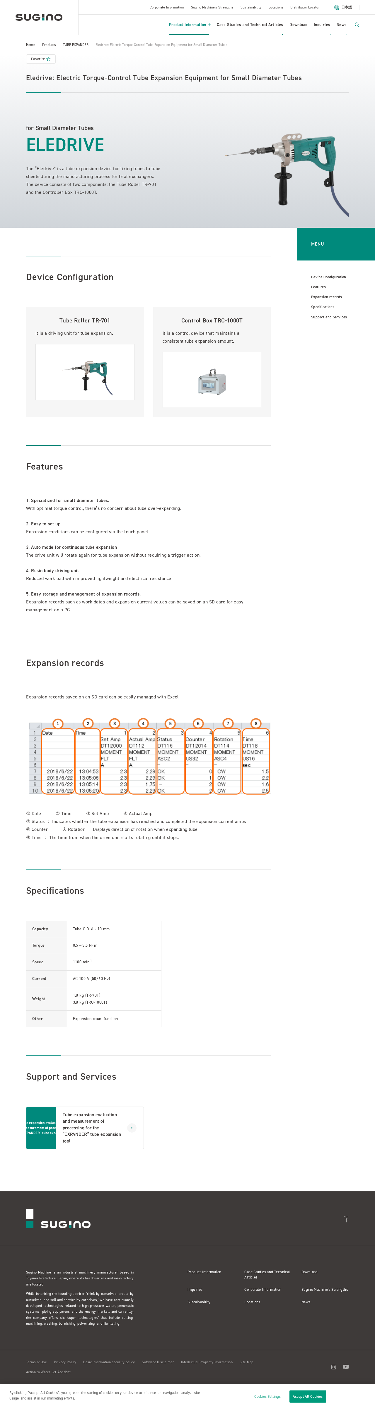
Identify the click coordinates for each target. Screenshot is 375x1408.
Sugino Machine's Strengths (212, 7)
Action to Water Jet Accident (48, 1372)
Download (298, 24)
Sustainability (251, 7)
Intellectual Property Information (207, 1362)
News (342, 24)
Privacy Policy (65, 1362)
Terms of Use (36, 1362)
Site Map (246, 1362)
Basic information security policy (109, 1362)
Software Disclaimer (158, 1362)
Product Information (190, 24)
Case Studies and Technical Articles (250, 24)
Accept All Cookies (308, 1396)
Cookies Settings (267, 1396)
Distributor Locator (305, 7)
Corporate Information (167, 7)
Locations (276, 7)
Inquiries (322, 24)
